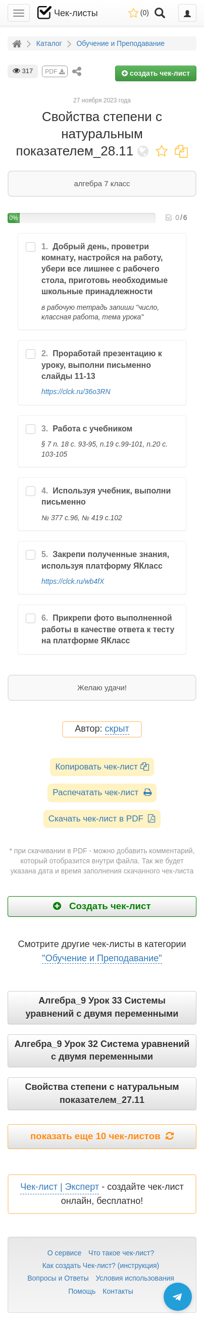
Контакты (118, 1291)
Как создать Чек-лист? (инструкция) (101, 1265)
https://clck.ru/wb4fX (72, 581)
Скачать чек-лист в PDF (102, 818)
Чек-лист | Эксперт (59, 1187)
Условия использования (134, 1278)
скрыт (117, 729)
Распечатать (102, 792)
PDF (54, 71)
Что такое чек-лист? (121, 1253)
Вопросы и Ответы (57, 1278)
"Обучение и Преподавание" (102, 958)
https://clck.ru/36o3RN (76, 392)
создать (156, 73)
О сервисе (64, 1253)
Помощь (81, 1291)
